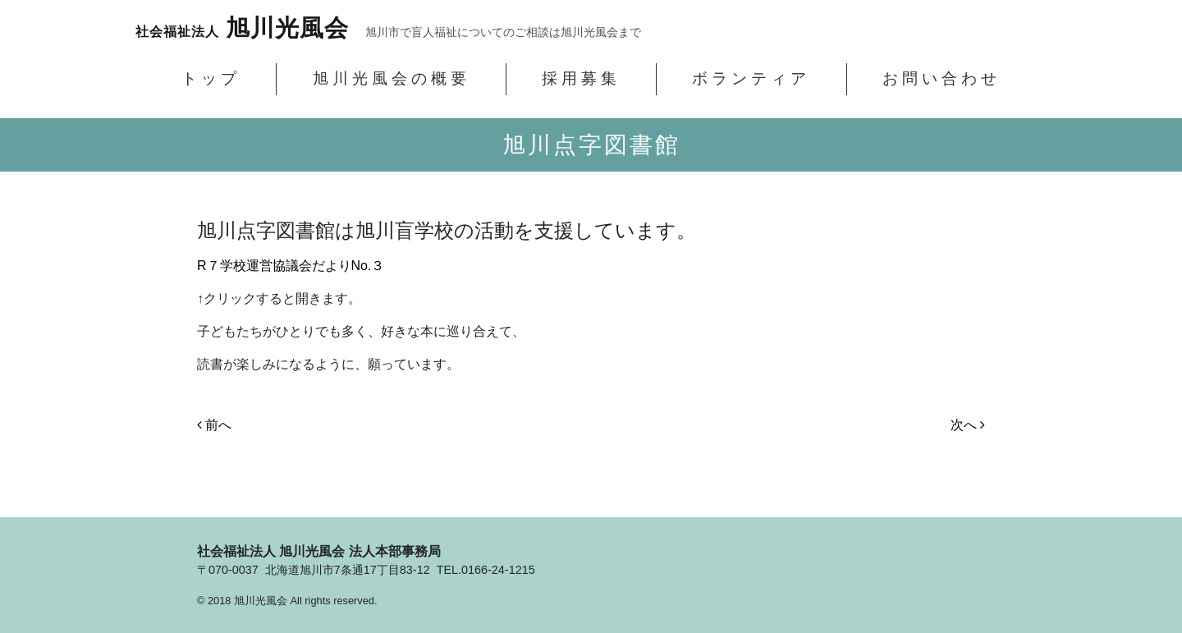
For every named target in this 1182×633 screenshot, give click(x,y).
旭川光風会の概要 (391, 78)
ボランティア (751, 78)
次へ (968, 425)
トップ (211, 78)
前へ (214, 425)
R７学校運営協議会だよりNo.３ (290, 266)
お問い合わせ (941, 78)
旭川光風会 (242, 28)
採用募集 (581, 78)
